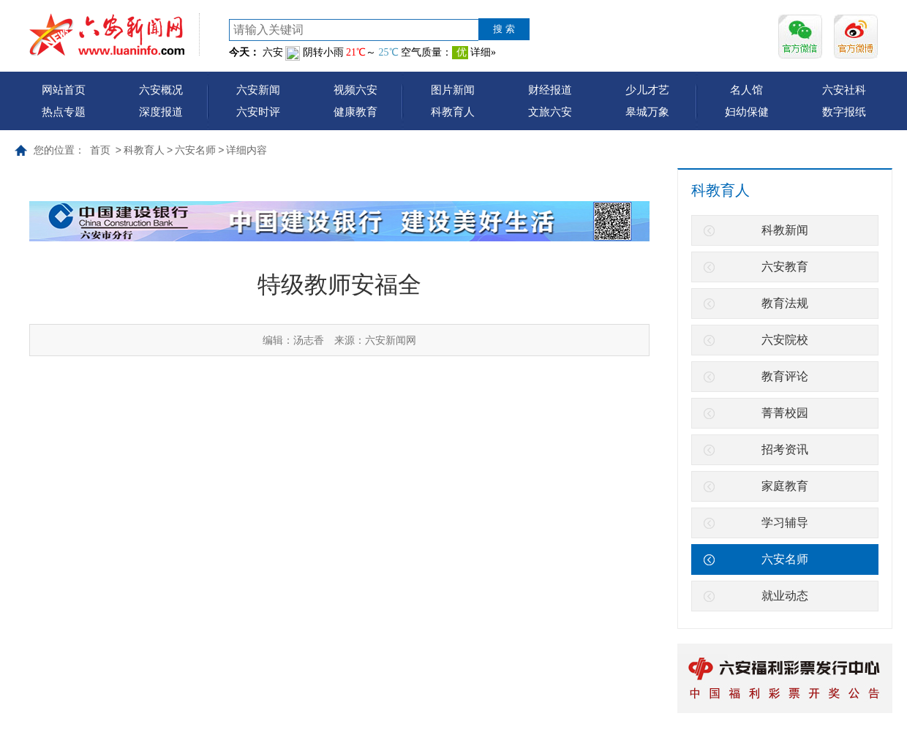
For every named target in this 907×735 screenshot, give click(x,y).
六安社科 (844, 89)
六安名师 (195, 150)
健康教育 (355, 111)
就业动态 (784, 595)
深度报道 (161, 111)
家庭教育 (784, 486)
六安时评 (258, 111)
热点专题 (64, 111)
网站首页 (64, 89)
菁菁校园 (784, 413)
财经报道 (550, 89)
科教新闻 (784, 230)
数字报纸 (844, 111)
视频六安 (355, 89)
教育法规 (784, 303)
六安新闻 (258, 89)
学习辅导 (784, 522)
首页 (100, 150)
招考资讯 (784, 449)
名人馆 (746, 89)
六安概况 (161, 89)
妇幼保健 (747, 111)
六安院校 (784, 339)
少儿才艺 (647, 89)
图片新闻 (453, 89)
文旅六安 (550, 111)
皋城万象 (647, 111)
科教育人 (453, 111)
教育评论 (784, 376)
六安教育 (784, 266)
